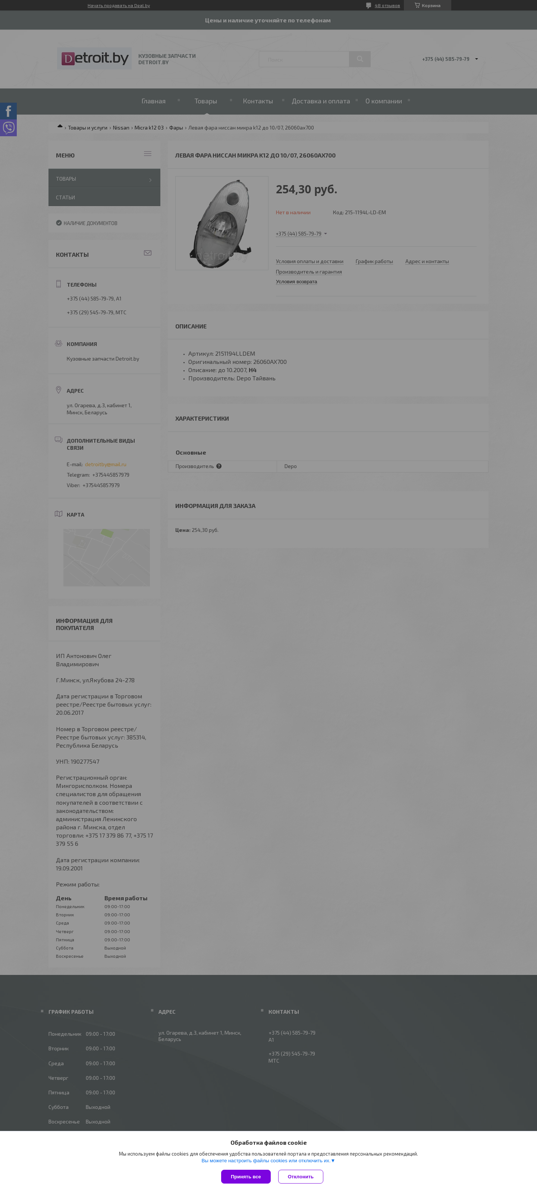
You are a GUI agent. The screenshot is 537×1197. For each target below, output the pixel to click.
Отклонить (301, 1176)
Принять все (246, 1176)
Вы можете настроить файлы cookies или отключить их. (265, 1160)
